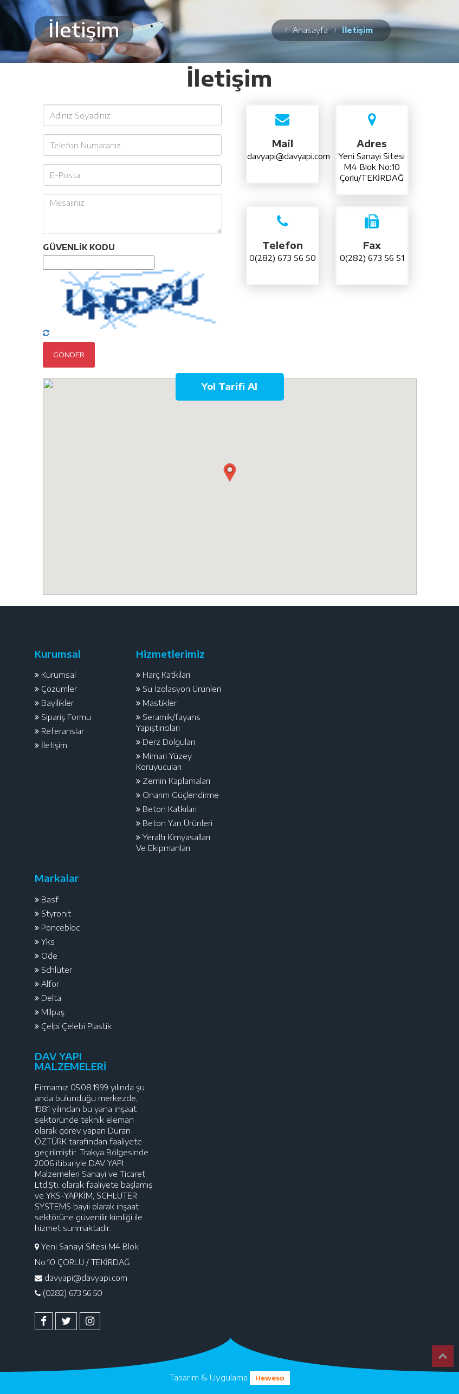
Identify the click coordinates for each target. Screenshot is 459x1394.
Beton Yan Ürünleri (177, 823)
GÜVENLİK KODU (79, 247)
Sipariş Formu (66, 717)
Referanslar (62, 731)
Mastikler (160, 703)
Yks (48, 941)
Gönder (69, 354)
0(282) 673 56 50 (282, 258)
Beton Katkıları (170, 809)
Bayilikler (57, 703)
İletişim (54, 745)
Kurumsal (58, 674)
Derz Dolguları (169, 742)
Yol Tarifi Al (229, 386)
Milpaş (52, 1012)
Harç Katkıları (166, 674)
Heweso (270, 1378)
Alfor (50, 984)
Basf (50, 899)
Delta (51, 998)
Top (443, 1356)
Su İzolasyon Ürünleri (182, 688)
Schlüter (56, 969)
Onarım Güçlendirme (181, 795)
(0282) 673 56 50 (72, 1293)
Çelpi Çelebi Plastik (76, 1026)
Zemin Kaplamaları (176, 781)
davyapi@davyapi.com (288, 156)
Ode (49, 955)
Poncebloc (60, 927)
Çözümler (59, 688)
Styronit (56, 913)
